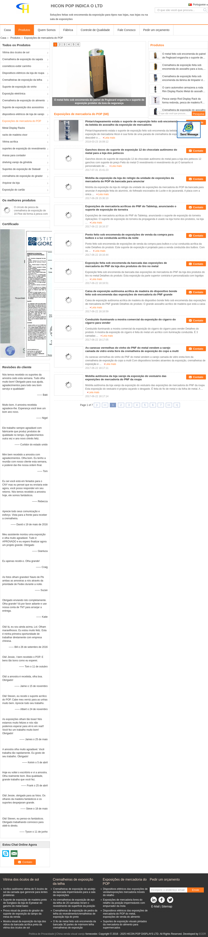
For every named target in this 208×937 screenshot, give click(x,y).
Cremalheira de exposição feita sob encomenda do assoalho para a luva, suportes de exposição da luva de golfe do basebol (184, 67)
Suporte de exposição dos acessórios (23, 107)
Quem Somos (47, 30)
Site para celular (160, 911)
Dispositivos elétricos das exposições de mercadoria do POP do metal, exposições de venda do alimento (125, 913)
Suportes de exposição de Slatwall (21, 169)
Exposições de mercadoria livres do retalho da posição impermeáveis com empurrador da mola (124, 902)
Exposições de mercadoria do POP (21, 121)
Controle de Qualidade (95, 30)
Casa (7, 30)
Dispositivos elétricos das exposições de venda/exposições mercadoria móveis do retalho (125, 892)
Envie (195, 889)
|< (97, 405)
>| (177, 405)
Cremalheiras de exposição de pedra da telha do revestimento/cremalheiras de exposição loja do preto (75, 913)
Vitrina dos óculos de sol (15, 52)
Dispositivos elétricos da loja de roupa (23, 73)
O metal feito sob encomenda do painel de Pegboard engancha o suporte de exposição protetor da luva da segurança (184, 55)
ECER (202, 933)
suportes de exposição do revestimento (24, 148)
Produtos (24, 30)
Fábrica (68, 30)
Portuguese (199, 4)
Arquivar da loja (11, 182)
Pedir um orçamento (156, 30)
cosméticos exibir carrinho (16, 66)
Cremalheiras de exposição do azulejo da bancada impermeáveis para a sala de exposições (74, 892)
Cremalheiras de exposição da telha (22, 79)
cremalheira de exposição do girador (22, 176)
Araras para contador (14, 155)
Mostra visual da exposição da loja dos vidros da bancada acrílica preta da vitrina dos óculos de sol (24, 924)
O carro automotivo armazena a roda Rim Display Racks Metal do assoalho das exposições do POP (183, 89)
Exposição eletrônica (13, 93)
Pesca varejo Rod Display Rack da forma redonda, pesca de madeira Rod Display (183, 100)
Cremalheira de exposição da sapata (22, 59)
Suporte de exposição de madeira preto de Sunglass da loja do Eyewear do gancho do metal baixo (25, 902)
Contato (198, 150)
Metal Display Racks (13, 127)
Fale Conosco (126, 30)
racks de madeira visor (14, 134)
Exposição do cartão (13, 189)
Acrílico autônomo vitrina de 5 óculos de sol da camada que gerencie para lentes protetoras (25, 892)
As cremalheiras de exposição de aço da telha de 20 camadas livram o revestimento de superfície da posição (74, 902)
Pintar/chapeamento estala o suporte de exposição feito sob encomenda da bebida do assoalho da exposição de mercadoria (131, 123)
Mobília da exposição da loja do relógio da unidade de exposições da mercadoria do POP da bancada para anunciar (129, 179)
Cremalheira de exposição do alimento (23, 100)
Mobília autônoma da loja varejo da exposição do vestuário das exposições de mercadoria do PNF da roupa (125, 377)
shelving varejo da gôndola (17, 162)
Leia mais (109, 137)
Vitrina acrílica (10, 141)
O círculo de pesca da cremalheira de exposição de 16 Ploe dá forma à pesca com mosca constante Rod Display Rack (31, 214)
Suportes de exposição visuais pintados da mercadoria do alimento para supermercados (125, 924)
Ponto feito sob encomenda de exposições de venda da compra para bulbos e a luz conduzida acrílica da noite (129, 236)
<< (105, 405)
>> (168, 405)
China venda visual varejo (70, 933)
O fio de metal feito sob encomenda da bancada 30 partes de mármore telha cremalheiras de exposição (74, 924)
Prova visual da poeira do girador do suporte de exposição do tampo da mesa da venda (23, 913)
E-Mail (155, 906)
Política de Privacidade (41, 933)
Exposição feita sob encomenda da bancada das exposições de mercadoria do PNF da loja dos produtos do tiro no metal (126, 264)
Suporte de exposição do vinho (19, 86)
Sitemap (166, 906)
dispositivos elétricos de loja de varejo (23, 114)
